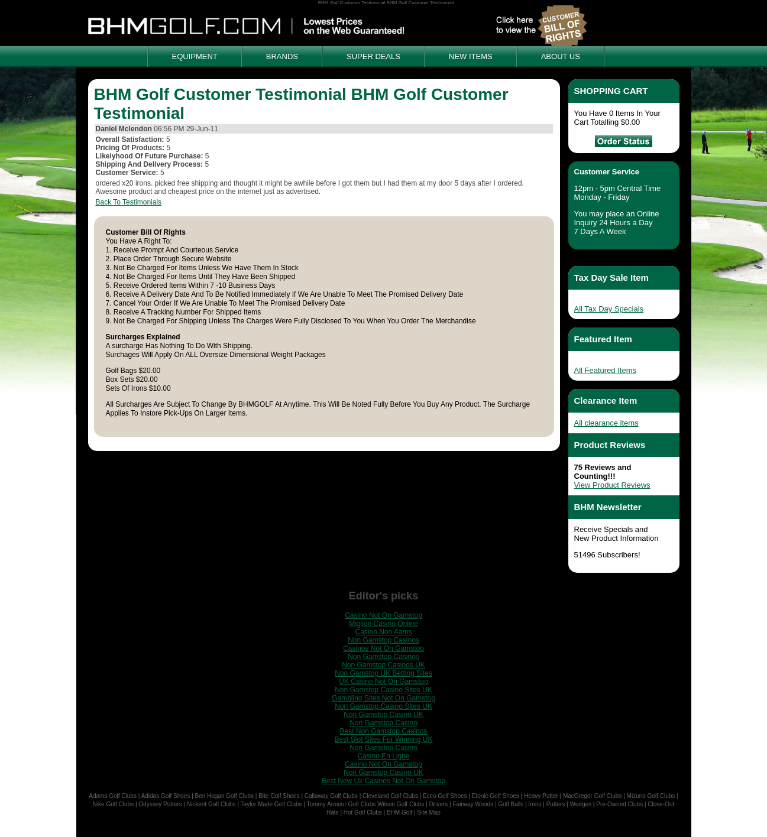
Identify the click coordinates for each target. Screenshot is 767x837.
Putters (555, 804)
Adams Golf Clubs (113, 796)
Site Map (428, 812)
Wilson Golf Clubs (400, 804)
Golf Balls (510, 804)
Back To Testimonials (129, 202)
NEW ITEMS (471, 56)
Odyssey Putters (160, 804)
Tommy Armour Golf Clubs (341, 804)
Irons (534, 804)
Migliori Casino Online (383, 623)
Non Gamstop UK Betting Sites (383, 673)
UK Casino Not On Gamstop (383, 681)
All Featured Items (605, 370)
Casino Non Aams (383, 632)
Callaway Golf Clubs (331, 796)
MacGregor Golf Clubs (592, 796)
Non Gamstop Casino (383, 723)
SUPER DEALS (373, 56)
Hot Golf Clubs (363, 812)
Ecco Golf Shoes (445, 796)
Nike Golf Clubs (113, 804)
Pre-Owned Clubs (619, 804)
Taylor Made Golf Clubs (271, 804)
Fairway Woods (472, 804)
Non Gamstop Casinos (383, 640)
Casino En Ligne (383, 756)
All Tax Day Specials (609, 308)
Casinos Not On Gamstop (383, 648)
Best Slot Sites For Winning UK (383, 739)
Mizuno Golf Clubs (651, 796)
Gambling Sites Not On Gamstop (383, 698)
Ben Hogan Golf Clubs (224, 796)
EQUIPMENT (195, 56)
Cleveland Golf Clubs (390, 796)
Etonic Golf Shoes (495, 796)
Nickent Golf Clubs (211, 804)
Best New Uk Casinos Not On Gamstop (383, 781)
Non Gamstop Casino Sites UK (383, 690)
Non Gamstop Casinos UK (383, 665)
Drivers (438, 804)
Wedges (581, 804)
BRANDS (282, 56)
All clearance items (606, 422)
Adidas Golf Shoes (165, 796)
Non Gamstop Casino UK (383, 715)
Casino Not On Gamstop (383, 615)
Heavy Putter (541, 796)
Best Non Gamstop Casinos (383, 731)
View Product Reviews (612, 485)
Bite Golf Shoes (278, 796)
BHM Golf (399, 812)
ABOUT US (560, 56)
